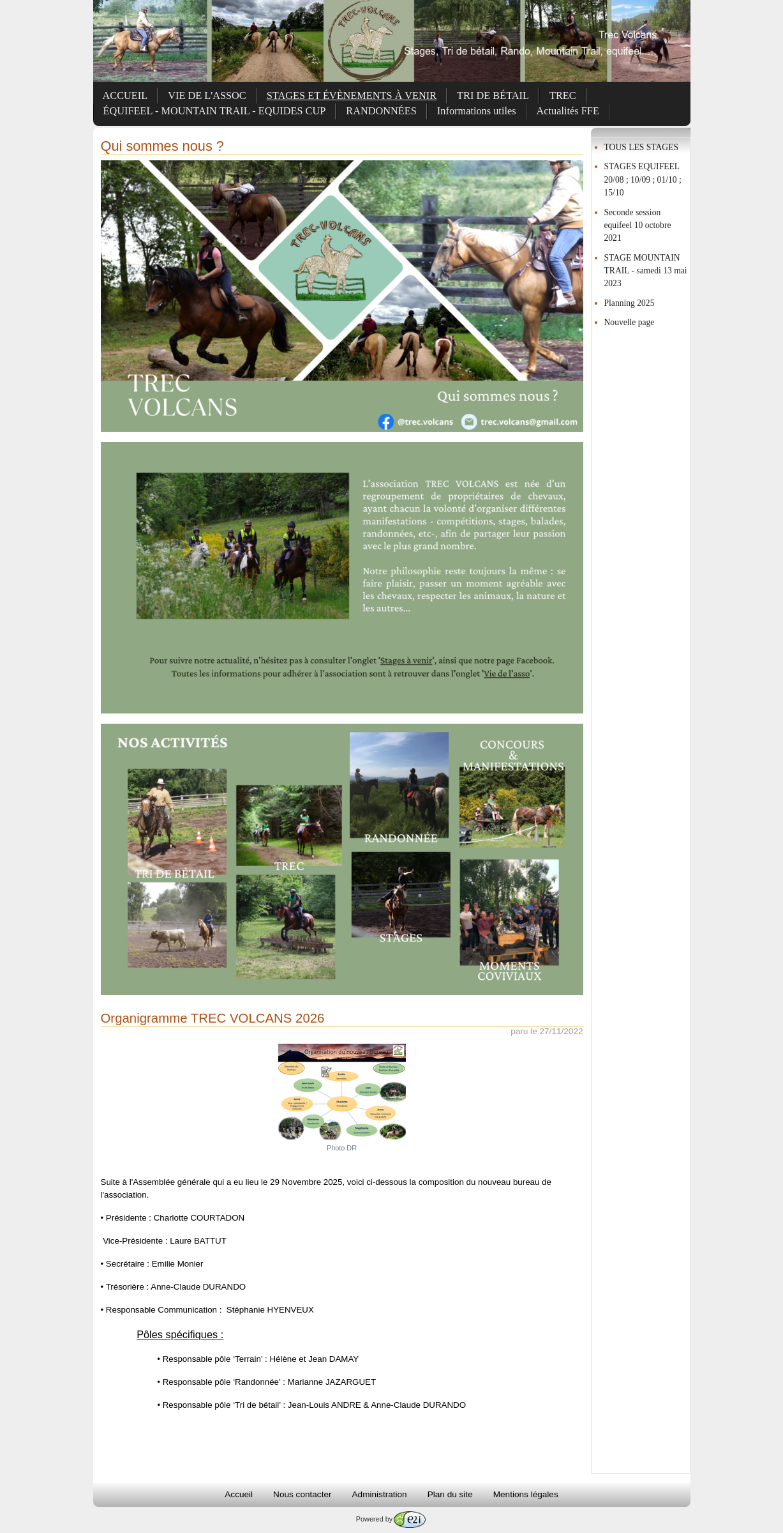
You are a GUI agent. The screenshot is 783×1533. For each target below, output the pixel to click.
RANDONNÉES (381, 111)
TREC (562, 95)
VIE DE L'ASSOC (207, 95)
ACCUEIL (125, 95)
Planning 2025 (629, 303)
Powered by (391, 1519)
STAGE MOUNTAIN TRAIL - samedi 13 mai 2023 (645, 271)
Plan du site (450, 1494)
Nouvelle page (629, 322)
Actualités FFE (568, 111)
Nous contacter (302, 1494)
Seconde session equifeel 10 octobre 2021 (637, 225)
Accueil (239, 1494)
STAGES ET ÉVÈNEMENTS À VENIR (351, 95)
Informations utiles (476, 111)
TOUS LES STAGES (641, 147)
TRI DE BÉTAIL (493, 95)
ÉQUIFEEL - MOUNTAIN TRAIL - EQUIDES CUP (214, 111)
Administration (379, 1494)
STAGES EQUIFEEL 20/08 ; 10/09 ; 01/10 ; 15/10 (643, 179)
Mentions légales (525, 1494)
